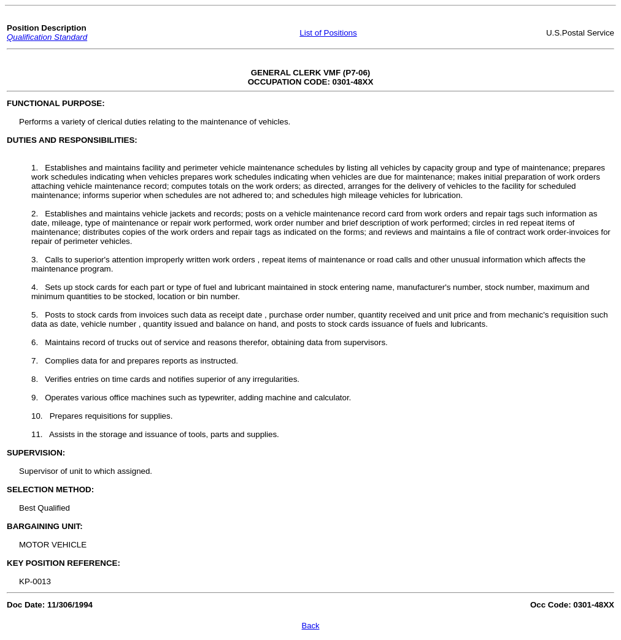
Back (311, 625)
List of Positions (328, 32)
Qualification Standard (47, 37)
